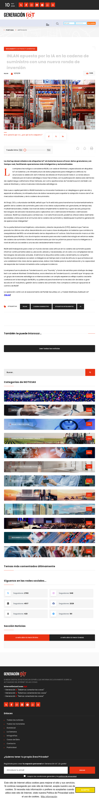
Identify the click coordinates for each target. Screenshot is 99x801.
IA (80, 306)
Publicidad (11, 747)
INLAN (7, 295)
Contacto (11, 743)
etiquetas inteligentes (64, 306)
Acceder (91, 23)
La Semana (12, 732)
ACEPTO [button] (85, 790)
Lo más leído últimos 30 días (26, 638)
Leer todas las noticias (49, 348)
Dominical (11, 728)
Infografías (12, 735)
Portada (10, 30)
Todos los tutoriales (16, 724)
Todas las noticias (15, 720)
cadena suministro (41, 306)
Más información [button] (49, 796)
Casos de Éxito (13, 739)
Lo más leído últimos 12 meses (72, 638)
